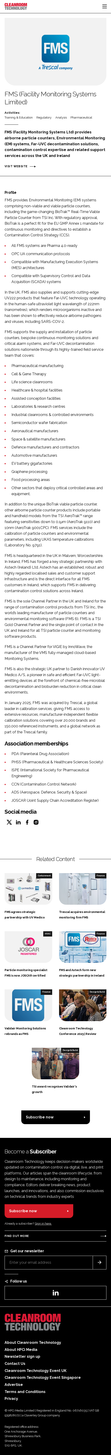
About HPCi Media (21, 1349)
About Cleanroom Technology (33, 1342)
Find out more (17, 1236)
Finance (101, 876)
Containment (44, 876)
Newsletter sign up (22, 1356)
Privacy (11, 1398)
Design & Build (97, 992)
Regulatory (43, 117)
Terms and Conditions (25, 1392)
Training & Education (19, 117)
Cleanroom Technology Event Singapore (43, 1377)
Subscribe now (40, 1117)
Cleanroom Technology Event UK (36, 1371)
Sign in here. (43, 1223)
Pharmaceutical (81, 117)
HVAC (48, 934)
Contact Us (15, 1363)
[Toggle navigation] (104, 6)
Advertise (14, 1384)
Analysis (61, 117)
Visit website (16, 166)
